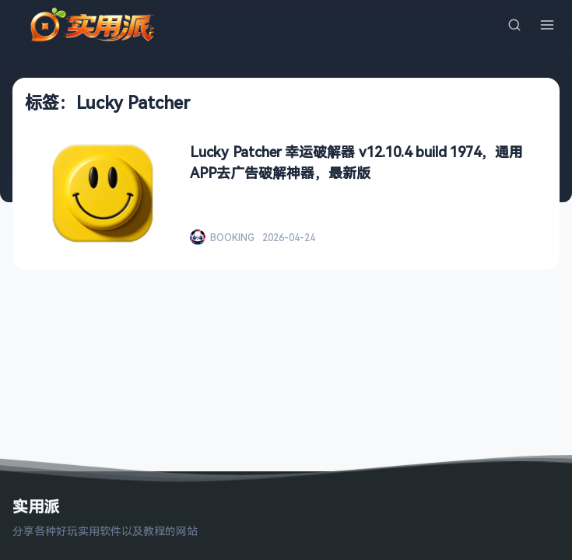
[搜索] (514, 25)
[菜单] (547, 24)
